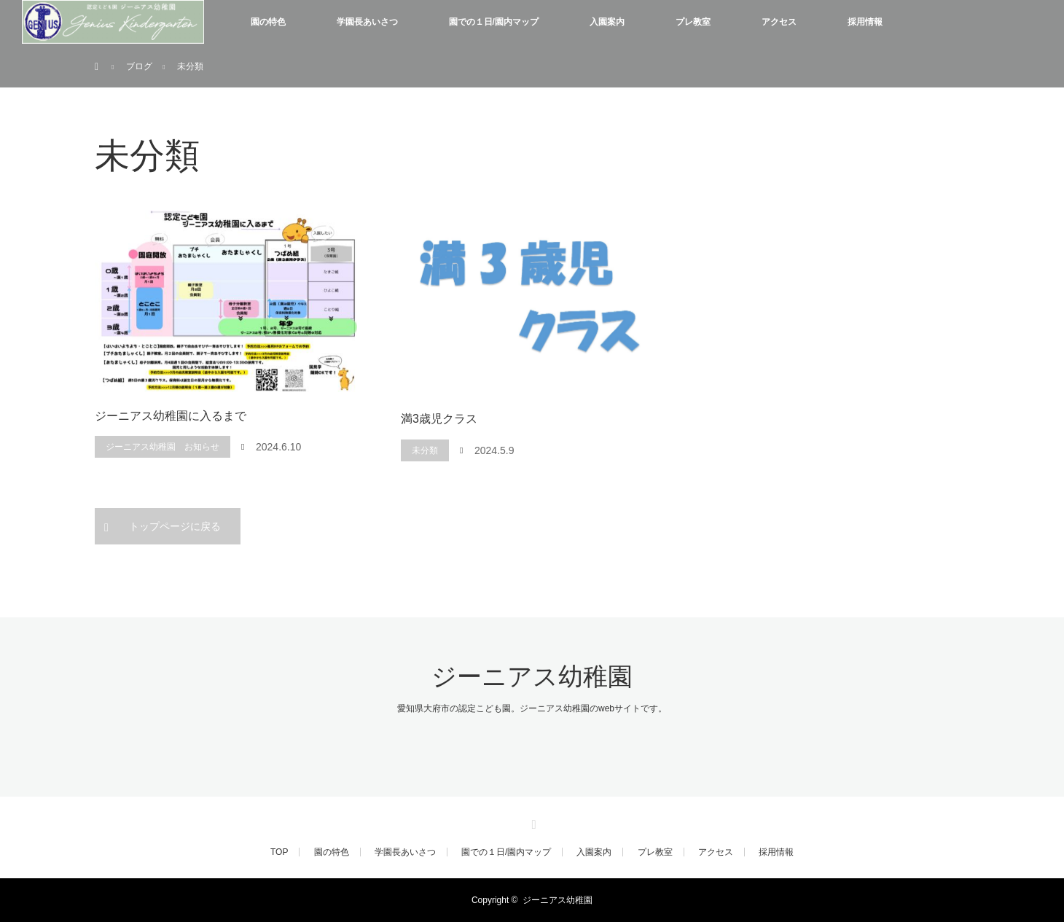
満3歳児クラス (439, 419)
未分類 (425, 450)
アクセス (779, 22)
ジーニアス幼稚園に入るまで (170, 416)
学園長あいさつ (367, 22)
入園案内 (607, 22)
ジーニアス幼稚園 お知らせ (162, 447)
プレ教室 (693, 22)
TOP (279, 852)
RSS (532, 822)
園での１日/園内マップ (494, 22)
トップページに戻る (175, 526)
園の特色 (268, 22)
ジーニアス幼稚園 (532, 676)
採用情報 (865, 22)
